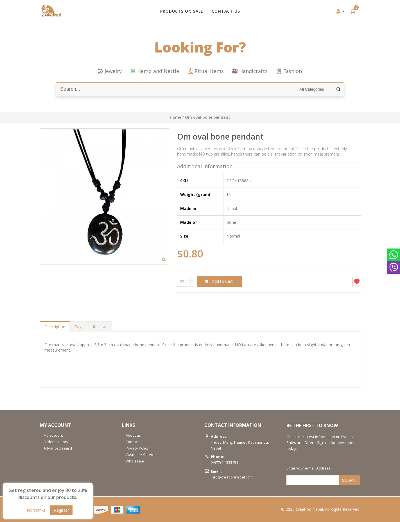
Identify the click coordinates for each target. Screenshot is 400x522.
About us (133, 435)
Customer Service (141, 454)
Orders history (56, 441)
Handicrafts (250, 71)
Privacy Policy (137, 448)
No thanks (36, 510)
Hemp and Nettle (154, 71)
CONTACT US (226, 11)
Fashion (289, 71)
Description (54, 326)
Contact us (135, 441)
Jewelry (110, 71)
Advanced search (58, 448)
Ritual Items (205, 71)
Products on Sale (181, 11)
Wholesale (135, 461)
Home (175, 117)
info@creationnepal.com (232, 477)
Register (61, 510)
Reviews (100, 326)
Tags (78, 326)
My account (53, 435)
